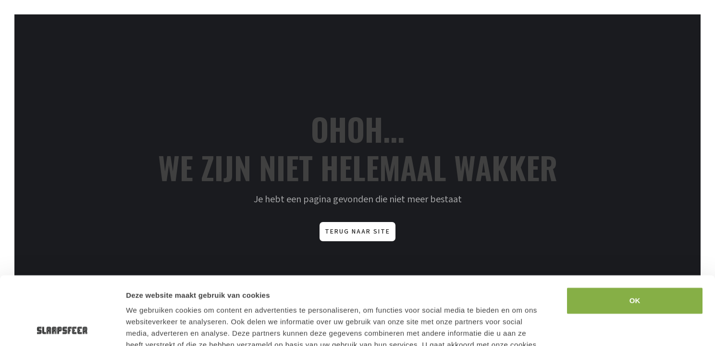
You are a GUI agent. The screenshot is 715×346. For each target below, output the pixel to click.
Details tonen (583, 327)
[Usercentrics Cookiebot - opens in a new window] (62, 327)
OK (635, 232)
